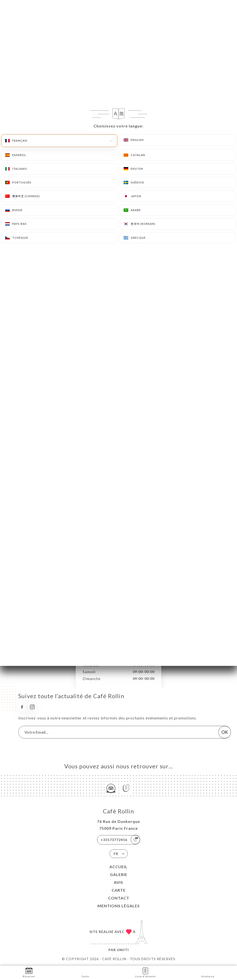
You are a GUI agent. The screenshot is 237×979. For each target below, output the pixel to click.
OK (224, 732)
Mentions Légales (118, 905)
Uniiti (123, 950)
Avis (118, 882)
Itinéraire (207, 972)
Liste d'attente (145, 972)
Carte (119, 890)
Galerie (118, 874)
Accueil (118, 866)
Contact (118, 898)
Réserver (29, 972)
